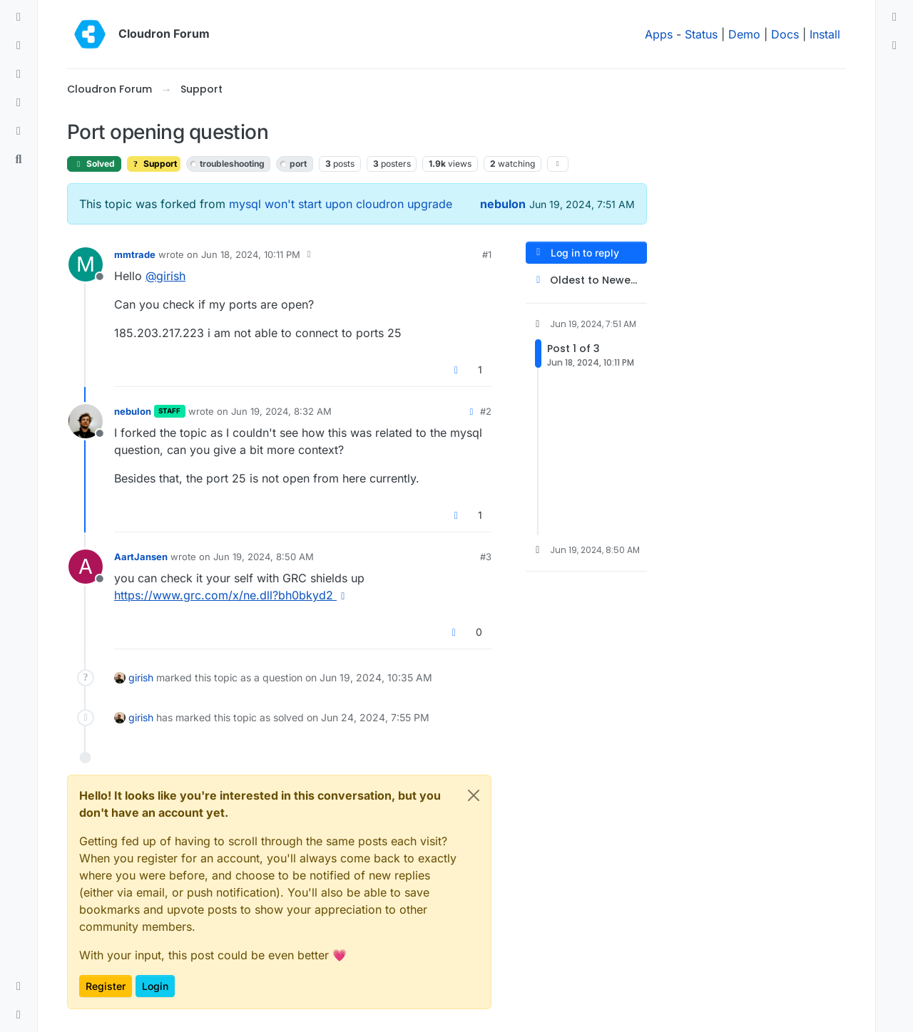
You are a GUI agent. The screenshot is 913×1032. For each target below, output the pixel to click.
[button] (18, 986)
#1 (486, 254)
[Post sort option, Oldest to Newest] (586, 280)
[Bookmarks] (18, 131)
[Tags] (18, 74)
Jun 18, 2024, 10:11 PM (250, 254)
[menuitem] (894, 17)
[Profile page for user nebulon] (85, 421)
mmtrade (134, 254)
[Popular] (18, 102)
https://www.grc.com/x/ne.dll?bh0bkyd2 (232, 595)
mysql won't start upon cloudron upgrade (340, 204)
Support (154, 163)
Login (155, 986)
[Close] (473, 795)
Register (106, 986)
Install (825, 34)
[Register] (894, 45)
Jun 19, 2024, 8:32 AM (281, 411)
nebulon (503, 204)
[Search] (18, 159)
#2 (485, 411)
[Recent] (18, 45)
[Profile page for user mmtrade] (85, 264)
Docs (785, 34)
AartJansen (141, 556)
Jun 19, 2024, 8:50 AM (263, 556)
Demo (744, 34)
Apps (659, 34)
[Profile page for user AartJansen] (85, 566)
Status (701, 34)
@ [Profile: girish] (165, 276)
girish (140, 677)
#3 (485, 556)
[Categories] (18, 17)
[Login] (894, 17)
